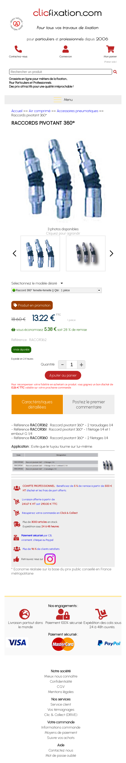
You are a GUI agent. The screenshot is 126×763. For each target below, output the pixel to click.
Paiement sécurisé (32, 535)
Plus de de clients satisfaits (41, 549)
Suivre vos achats (60, 738)
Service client (60, 704)
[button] (15, 253)
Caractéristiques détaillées (37, 404)
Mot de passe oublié (60, 755)
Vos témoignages (61, 709)
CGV (61, 686)
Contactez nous (60, 750)
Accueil (16, 111)
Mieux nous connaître (60, 676)
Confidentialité (61, 681)
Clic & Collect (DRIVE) (60, 715)
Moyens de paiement (61, 732)
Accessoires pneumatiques (77, 111)
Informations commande (60, 727)
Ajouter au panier (63, 375)
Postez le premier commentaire (89, 404)
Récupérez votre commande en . (50, 513)
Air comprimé (39, 111)
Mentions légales (61, 692)
